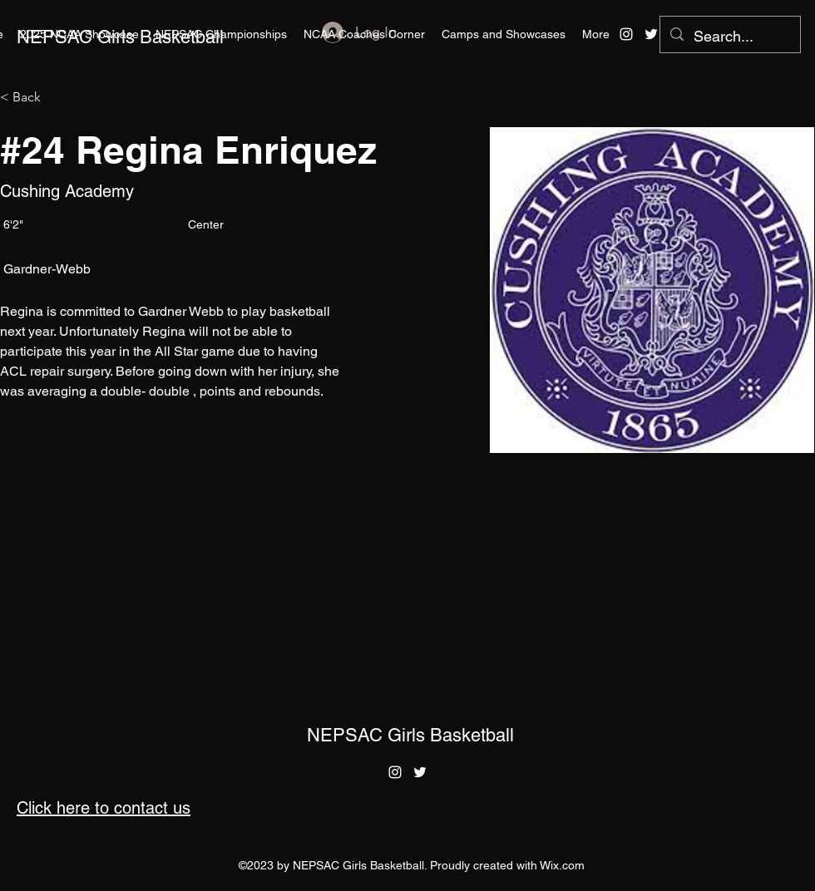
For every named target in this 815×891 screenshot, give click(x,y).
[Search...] (729, 37)
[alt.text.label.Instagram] (626, 34)
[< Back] (33, 98)
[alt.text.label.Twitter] (651, 34)
